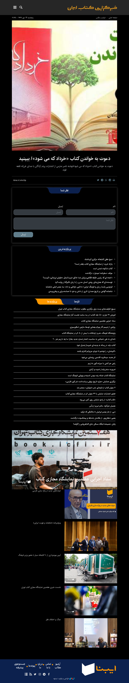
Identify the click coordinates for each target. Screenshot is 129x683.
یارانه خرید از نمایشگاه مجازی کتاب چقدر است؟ (93, 264)
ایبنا (92, 8)
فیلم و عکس (100, 17)
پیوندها (32, 666)
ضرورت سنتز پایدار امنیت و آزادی (102, 369)
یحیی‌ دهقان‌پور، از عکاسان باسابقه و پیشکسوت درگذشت (93, 418)
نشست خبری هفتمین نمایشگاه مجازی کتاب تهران (41, 587)
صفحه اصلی (113, 17)
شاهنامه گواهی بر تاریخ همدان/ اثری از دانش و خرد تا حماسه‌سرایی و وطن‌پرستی (80, 291)
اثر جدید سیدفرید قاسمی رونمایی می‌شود (98, 357)
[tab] (76, 302)
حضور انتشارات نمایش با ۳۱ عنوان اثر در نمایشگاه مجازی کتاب (90, 393)
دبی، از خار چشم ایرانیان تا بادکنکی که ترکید (97, 412)
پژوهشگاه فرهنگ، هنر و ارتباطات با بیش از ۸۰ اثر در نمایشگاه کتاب (88, 333)
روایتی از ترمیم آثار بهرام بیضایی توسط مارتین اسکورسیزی (92, 327)
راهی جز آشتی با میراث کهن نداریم (101, 363)
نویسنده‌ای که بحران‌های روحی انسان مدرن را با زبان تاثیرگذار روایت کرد (83, 282)
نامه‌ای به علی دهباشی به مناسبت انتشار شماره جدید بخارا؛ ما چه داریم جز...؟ (84, 339)
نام (114, 206)
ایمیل (60, 206)
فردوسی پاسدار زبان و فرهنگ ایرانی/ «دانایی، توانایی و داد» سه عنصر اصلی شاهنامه (79, 287)
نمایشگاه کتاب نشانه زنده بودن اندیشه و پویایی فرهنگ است (91, 375)
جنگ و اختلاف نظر (53, 619)
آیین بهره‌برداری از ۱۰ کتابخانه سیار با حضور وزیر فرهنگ (39, 555)
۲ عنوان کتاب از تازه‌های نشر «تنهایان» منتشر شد (96, 387)
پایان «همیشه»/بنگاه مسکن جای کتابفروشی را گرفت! (94, 424)
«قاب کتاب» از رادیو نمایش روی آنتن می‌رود (97, 399)
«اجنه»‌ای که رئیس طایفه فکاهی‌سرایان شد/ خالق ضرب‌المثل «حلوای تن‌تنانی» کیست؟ (77, 277)
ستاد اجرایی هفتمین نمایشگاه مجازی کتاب (98, 321)
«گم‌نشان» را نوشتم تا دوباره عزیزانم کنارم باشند (96, 351)
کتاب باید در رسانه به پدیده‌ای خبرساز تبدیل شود (96, 345)
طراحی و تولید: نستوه (64, 678)
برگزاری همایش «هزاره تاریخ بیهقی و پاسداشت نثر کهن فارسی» (90, 381)
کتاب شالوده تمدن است (102, 268)
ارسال (23, 235)
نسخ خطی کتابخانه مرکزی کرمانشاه (98, 259)
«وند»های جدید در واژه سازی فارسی (46, 490)
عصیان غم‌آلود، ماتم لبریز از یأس (102, 406)
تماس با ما (48, 665)
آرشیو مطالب (58, 665)
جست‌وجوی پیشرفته (19, 665)
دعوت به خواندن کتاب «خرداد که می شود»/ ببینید (64, 159)
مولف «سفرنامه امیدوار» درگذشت (98, 273)
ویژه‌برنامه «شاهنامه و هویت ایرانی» (47, 522)
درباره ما (40, 665)
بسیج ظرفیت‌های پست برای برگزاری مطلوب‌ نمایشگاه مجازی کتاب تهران (86, 309)
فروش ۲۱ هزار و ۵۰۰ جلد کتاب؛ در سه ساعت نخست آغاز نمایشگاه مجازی (86, 315)
